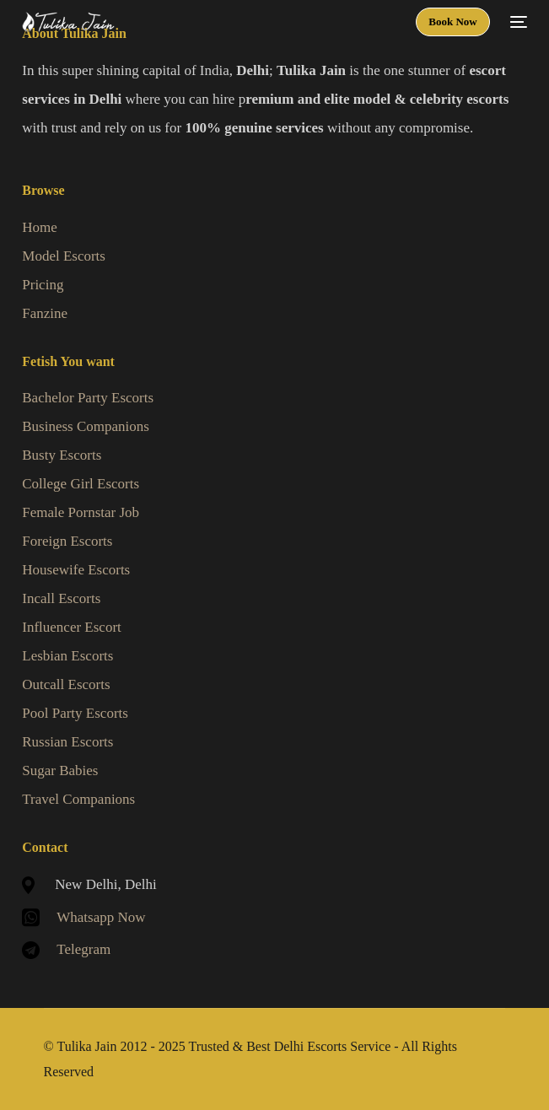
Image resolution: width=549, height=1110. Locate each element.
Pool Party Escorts (75, 713)
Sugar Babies (60, 770)
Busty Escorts (61, 455)
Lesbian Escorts (67, 656)
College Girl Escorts (80, 484)
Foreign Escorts (67, 541)
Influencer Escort (71, 627)
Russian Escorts (67, 742)
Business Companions (85, 426)
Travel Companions (78, 799)
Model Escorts (63, 256)
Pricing (42, 285)
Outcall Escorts (66, 684)
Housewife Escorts (76, 570)
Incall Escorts (61, 598)
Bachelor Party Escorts (87, 398)
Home (39, 227)
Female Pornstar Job (80, 512)
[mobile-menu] (517, 22)
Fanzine (44, 313)
